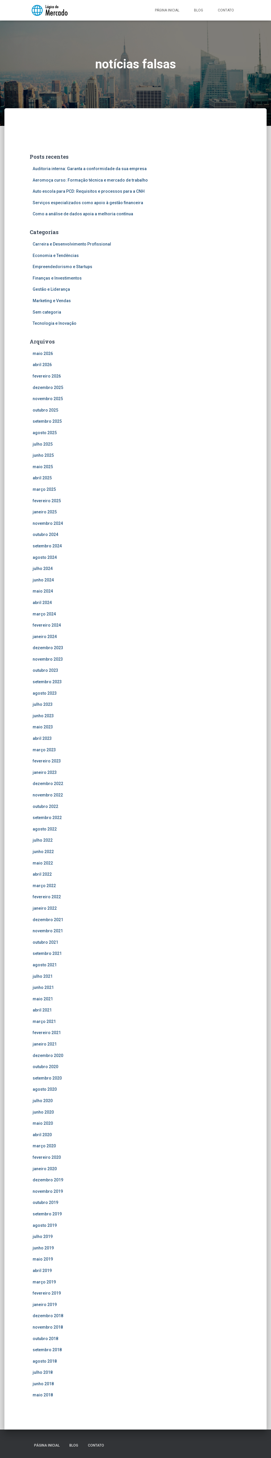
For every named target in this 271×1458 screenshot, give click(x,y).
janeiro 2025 (45, 512)
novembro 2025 (48, 398)
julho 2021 (43, 976)
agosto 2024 (45, 557)
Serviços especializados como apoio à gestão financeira (88, 202)
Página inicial (167, 10)
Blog (198, 10)
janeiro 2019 (45, 1304)
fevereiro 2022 (47, 896)
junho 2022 (43, 851)
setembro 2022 (47, 817)
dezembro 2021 (48, 919)
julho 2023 (43, 704)
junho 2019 (43, 1248)
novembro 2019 (48, 1191)
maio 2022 (43, 863)
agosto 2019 (45, 1225)
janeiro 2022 (45, 908)
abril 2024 (42, 602)
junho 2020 (43, 1112)
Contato (226, 10)
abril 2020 (42, 1134)
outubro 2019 (45, 1202)
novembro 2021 (48, 930)
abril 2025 (42, 478)
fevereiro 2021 (47, 1032)
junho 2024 (43, 580)
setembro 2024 (47, 546)
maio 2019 (43, 1259)
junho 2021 (43, 987)
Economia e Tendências (56, 255)
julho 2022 (43, 840)
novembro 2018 (48, 1327)
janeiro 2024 (45, 636)
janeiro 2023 (45, 772)
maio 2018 (43, 1395)
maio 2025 (43, 466)
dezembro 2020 (48, 1055)
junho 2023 (43, 715)
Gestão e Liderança (51, 289)
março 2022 (44, 885)
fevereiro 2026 (47, 376)
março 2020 (44, 1146)
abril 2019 (42, 1270)
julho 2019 (43, 1236)
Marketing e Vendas (52, 300)
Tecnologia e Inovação (54, 323)
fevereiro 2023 (47, 761)
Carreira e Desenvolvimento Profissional (72, 244)
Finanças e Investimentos (57, 278)
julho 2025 (43, 444)
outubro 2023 (45, 670)
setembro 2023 (47, 681)
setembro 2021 (47, 953)
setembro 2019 (47, 1214)
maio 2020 (43, 1123)
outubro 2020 (45, 1066)
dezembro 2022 (48, 783)
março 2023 (44, 749)
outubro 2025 (45, 410)
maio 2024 (43, 591)
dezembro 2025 (48, 387)
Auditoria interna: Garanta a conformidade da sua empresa (90, 168)
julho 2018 (43, 1372)
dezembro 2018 (48, 1315)
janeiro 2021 (45, 1044)
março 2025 (44, 489)
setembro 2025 (47, 421)
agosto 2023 (45, 693)
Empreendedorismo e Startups (62, 266)
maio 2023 (43, 727)
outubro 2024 (45, 534)
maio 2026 (43, 353)
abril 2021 (42, 1010)
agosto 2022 (45, 829)
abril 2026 (42, 364)
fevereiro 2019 (47, 1293)
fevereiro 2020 (47, 1157)
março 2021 (44, 1021)
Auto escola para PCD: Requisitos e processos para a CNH (89, 191)
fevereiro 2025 (47, 500)
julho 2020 (43, 1100)
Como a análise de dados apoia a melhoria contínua (83, 214)
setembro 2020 (47, 1078)
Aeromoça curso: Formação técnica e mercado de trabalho (90, 180)
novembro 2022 (48, 795)
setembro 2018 (47, 1349)
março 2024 (44, 614)
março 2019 (44, 1282)
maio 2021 (43, 999)
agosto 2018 (45, 1361)
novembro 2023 (48, 659)
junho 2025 (43, 455)
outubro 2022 (45, 806)
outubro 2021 (45, 942)
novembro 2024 (48, 523)
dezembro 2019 (48, 1180)
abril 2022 (42, 874)
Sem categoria (47, 312)
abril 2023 (42, 738)
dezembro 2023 (48, 647)
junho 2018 (43, 1383)
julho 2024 (43, 568)
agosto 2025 (45, 432)
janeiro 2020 (45, 1168)
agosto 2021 (45, 965)
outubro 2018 (45, 1338)
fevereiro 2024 (47, 625)
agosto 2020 (45, 1089)
